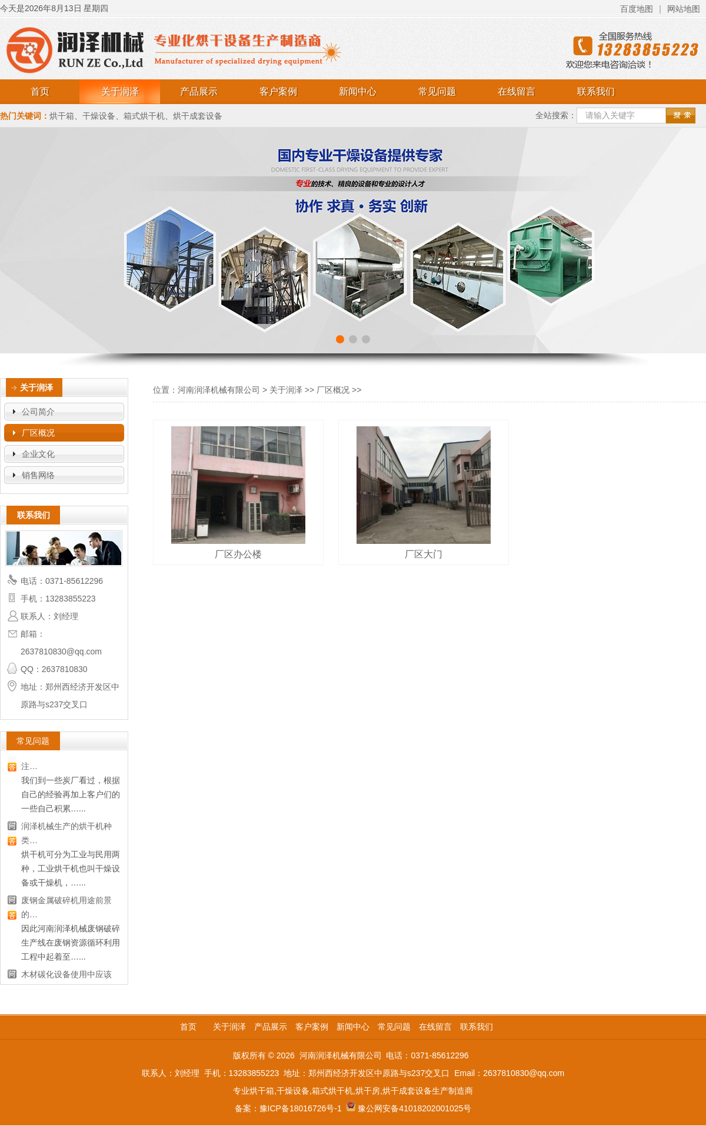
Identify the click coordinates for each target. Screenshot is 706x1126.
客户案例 (278, 91)
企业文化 (38, 454)
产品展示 (199, 91)
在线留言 (516, 91)
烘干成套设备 (197, 116)
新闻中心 (358, 91)
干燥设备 (98, 116)
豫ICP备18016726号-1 (300, 1108)
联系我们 (596, 91)
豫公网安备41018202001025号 (414, 1108)
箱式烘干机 (144, 116)
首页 (40, 91)
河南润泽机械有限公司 (219, 390)
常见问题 (437, 91)
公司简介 (38, 411)
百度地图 (636, 9)
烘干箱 (61, 116)
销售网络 (38, 475)
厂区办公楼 (238, 554)
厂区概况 (38, 432)
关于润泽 (120, 91)
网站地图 (683, 9)
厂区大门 (423, 554)
